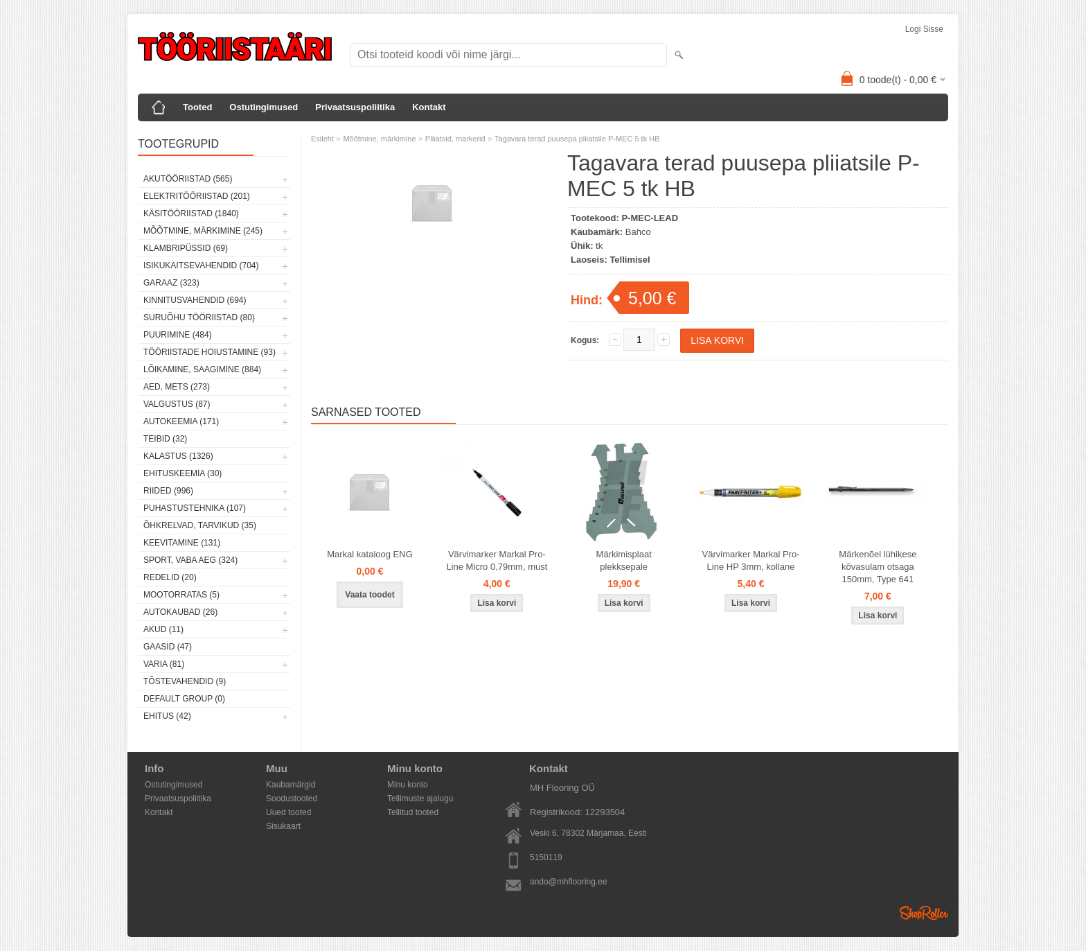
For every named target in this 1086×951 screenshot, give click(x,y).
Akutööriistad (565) (187, 179)
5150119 (546, 857)
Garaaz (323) (171, 283)
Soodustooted (291, 798)
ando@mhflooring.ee (568, 882)
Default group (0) (184, 699)
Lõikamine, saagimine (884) (202, 369)
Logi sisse (924, 29)
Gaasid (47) (167, 647)
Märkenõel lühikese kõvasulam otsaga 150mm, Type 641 (877, 566)
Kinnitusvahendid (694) (194, 300)
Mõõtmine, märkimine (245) (202, 231)
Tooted (197, 107)
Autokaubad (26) (180, 612)
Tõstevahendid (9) (184, 681)
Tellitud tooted (412, 812)
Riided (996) (168, 491)
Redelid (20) (170, 577)
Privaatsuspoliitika (355, 107)
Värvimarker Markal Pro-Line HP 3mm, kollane (751, 560)
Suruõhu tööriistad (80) (199, 317)
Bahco (638, 232)
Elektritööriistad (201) (196, 196)
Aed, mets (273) (176, 387)
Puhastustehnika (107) (194, 508)
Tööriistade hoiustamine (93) (209, 352)
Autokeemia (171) (181, 421)
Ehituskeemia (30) (182, 473)
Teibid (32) (165, 439)
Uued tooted (288, 812)
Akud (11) (163, 629)
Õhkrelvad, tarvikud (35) (199, 525)
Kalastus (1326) (178, 456)
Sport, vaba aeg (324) (190, 560)
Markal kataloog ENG (370, 554)
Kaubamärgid (290, 784)
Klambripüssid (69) (185, 248)
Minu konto (407, 784)
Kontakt (428, 107)
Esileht (322, 138)
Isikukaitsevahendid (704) (201, 265)
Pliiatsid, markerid (455, 138)
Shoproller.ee (924, 913)
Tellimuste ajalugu (420, 798)
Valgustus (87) (176, 404)
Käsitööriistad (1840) (191, 213)
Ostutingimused (263, 107)
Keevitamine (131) (181, 543)
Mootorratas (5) (181, 595)
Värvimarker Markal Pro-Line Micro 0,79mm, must (496, 560)
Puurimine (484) (177, 335)
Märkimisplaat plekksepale (624, 560)
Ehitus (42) (167, 716)
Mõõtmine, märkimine (379, 138)
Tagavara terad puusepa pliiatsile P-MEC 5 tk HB (577, 138)
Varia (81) (163, 664)
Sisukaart (283, 826)
